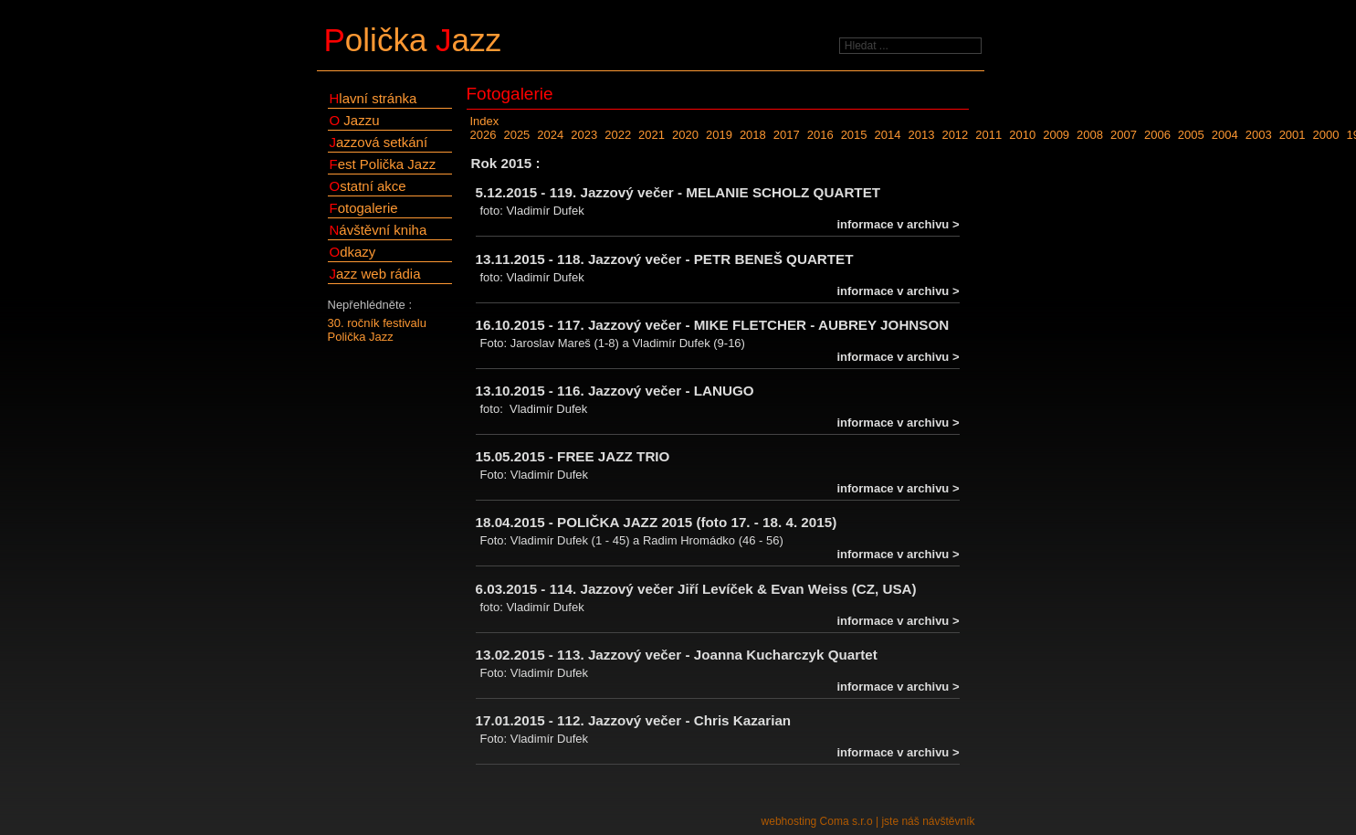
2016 (820, 135)
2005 (1191, 135)
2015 (854, 135)
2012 (954, 135)
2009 (1056, 135)
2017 (786, 135)
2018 (753, 135)
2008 (1090, 135)
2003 (1259, 135)
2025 (516, 135)
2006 (1157, 135)
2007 (1123, 135)
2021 (651, 135)
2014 (888, 135)
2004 (1225, 135)
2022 (617, 135)
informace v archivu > (897, 224)
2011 (988, 135)
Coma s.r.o (846, 821)
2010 (1022, 135)
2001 (1292, 135)
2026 (483, 135)
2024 (550, 135)
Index (484, 121)
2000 (1326, 135)
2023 (584, 135)
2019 (719, 135)
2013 (921, 135)
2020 (685, 135)
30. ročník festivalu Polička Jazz (377, 330)
